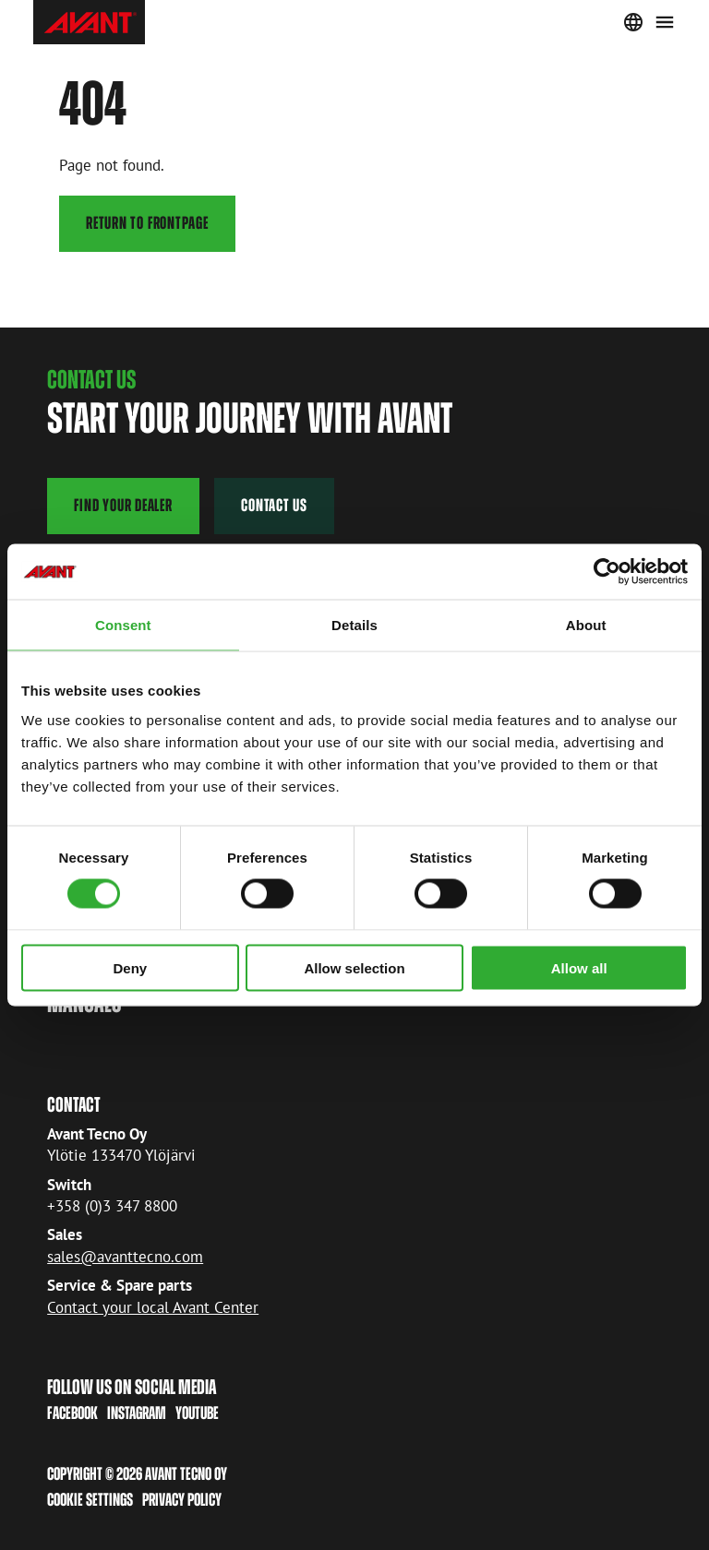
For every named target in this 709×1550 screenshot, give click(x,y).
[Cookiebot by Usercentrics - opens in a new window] (607, 572)
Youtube (197, 1413)
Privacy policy (182, 1499)
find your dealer (123, 505)
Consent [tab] (123, 625)
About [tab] (586, 625)
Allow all (579, 967)
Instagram (136, 1413)
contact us (274, 505)
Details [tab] (354, 625)
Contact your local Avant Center (152, 1307)
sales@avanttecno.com (125, 1256)
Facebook (72, 1413)
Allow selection (354, 967)
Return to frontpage (147, 222)
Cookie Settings (90, 1499)
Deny (130, 967)
